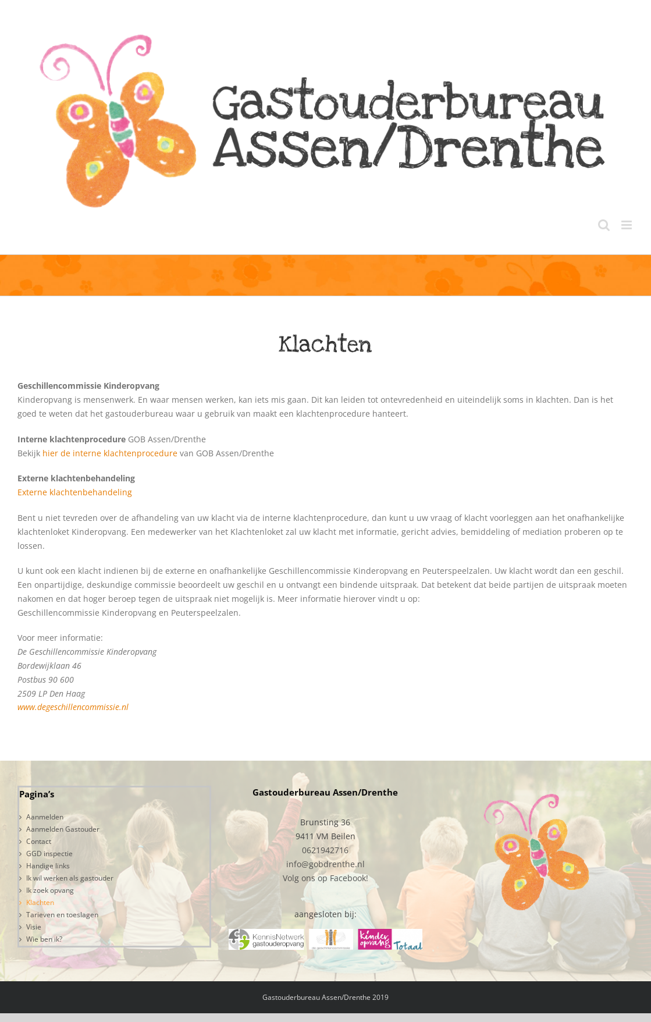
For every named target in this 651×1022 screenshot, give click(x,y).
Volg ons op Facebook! (325, 877)
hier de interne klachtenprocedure (109, 453)
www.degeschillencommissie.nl (73, 706)
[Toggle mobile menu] (627, 225)
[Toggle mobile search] (604, 225)
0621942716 (325, 850)
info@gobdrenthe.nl (325, 864)
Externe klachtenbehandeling (74, 492)
